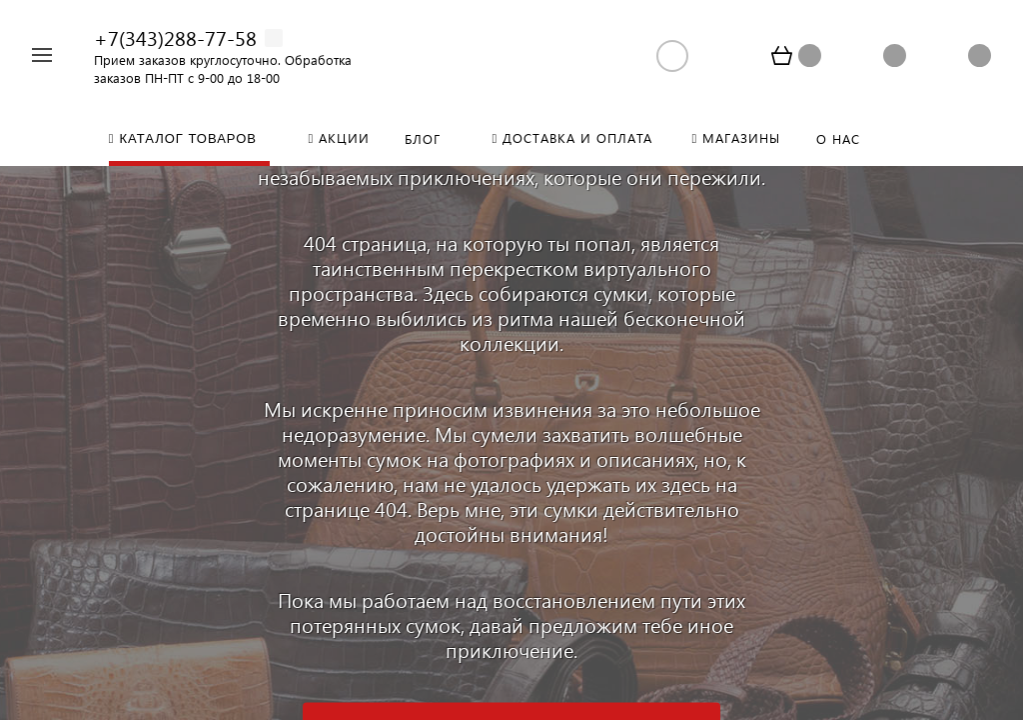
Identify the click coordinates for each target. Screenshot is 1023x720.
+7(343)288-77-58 (175, 37)
